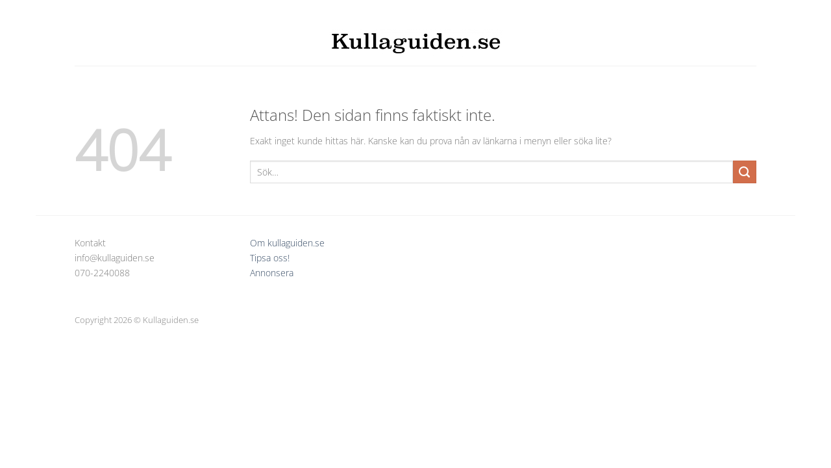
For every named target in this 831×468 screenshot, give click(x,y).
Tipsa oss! (270, 258)
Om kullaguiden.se (287, 243)
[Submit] (744, 172)
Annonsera (271, 272)
